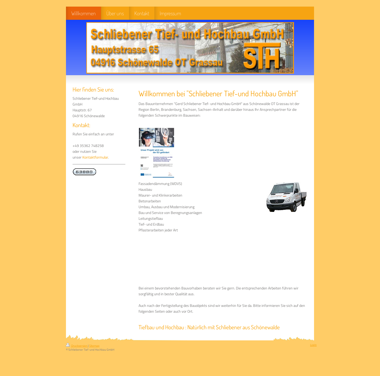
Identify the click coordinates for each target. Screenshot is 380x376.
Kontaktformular (95, 157)
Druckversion (77, 346)
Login (313, 345)
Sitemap (94, 346)
